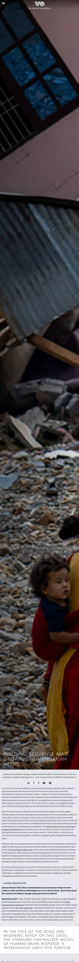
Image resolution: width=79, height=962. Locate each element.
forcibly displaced (24, 908)
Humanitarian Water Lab (21, 850)
